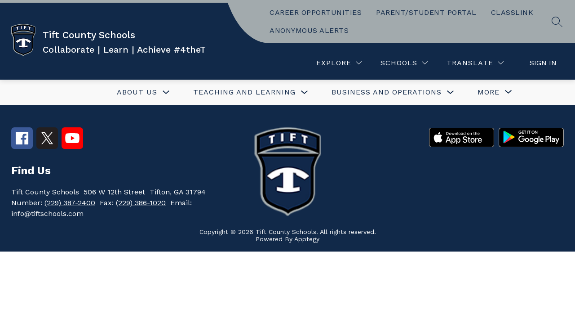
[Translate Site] (475, 62)
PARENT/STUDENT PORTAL (426, 12)
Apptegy (306, 239)
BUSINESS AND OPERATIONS (387, 92)
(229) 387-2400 (69, 202)
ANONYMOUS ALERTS (309, 30)
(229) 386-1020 (141, 202)
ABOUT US (137, 92)
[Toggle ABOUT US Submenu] (166, 92)
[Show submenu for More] (489, 92)
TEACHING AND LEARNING (244, 92)
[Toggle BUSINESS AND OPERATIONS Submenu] (450, 92)
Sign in (543, 62)
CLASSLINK (512, 12)
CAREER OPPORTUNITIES (316, 12)
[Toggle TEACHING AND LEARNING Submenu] (304, 92)
